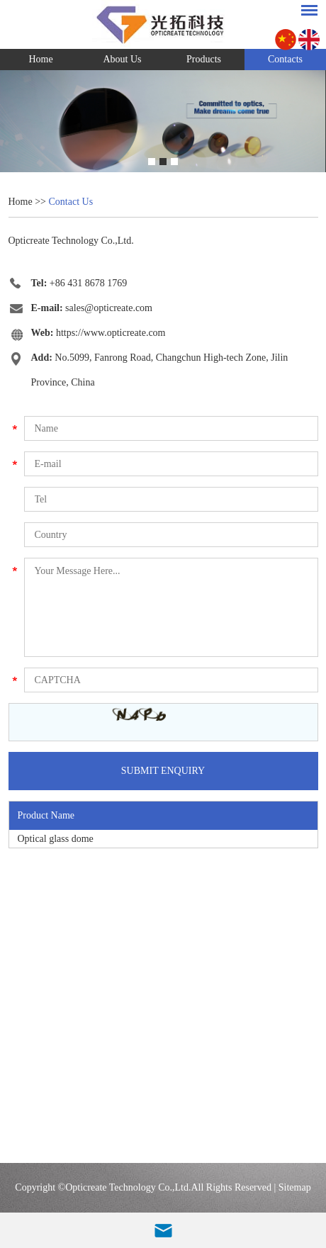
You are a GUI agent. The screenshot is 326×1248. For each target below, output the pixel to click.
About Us (122, 59)
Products (203, 59)
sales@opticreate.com (108, 308)
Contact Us (71, 201)
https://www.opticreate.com (111, 332)
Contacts (285, 59)
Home (40, 59)
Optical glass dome (56, 838)
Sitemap (295, 1187)
